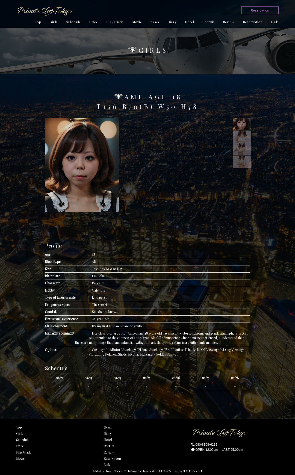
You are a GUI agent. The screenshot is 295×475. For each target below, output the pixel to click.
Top (38, 22)
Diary (172, 22)
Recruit (208, 22)
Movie (137, 22)
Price (93, 22)
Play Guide (115, 22)
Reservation (260, 10)
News (154, 22)
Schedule (73, 22)
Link (274, 22)
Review (228, 22)
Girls (54, 22)
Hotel (189, 22)
